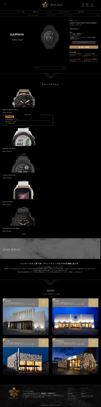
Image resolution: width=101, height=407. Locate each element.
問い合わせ (70, 393)
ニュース (48, 12)
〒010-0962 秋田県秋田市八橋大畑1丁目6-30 (65, 343)
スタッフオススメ (64, 12)
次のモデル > (64, 67)
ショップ (83, 391)
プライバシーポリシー (73, 398)
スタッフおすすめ (72, 396)
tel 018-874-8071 (87, 60)
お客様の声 (81, 12)
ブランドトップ (84, 388)
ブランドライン (68, 15)
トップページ (71, 388)
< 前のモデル (36, 67)
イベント (70, 391)
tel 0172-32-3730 (73, 54)
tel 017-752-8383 (87, 54)
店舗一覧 (35, 12)
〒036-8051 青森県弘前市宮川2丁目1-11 (14, 303)
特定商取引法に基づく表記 (87, 396)
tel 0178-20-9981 (73, 60)
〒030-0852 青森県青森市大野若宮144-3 (64, 303)
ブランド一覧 (20, 12)
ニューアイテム (51, 15)
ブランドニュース (33, 15)
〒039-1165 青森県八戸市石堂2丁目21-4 (14, 343)
